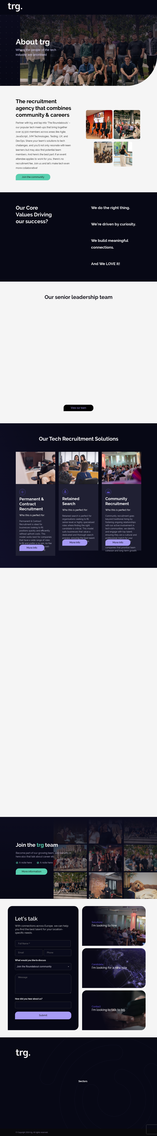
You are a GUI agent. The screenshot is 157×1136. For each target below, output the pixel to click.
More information (31, 871)
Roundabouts (131, 7)
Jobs (61, 7)
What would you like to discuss (30, 960)
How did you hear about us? (28, 999)
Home (43, 7)
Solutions (71, 7)
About (52, 7)
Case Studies (103, 7)
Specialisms (86, 7)
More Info (32, 547)
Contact (145, 7)
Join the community (33, 177)
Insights (117, 7)
